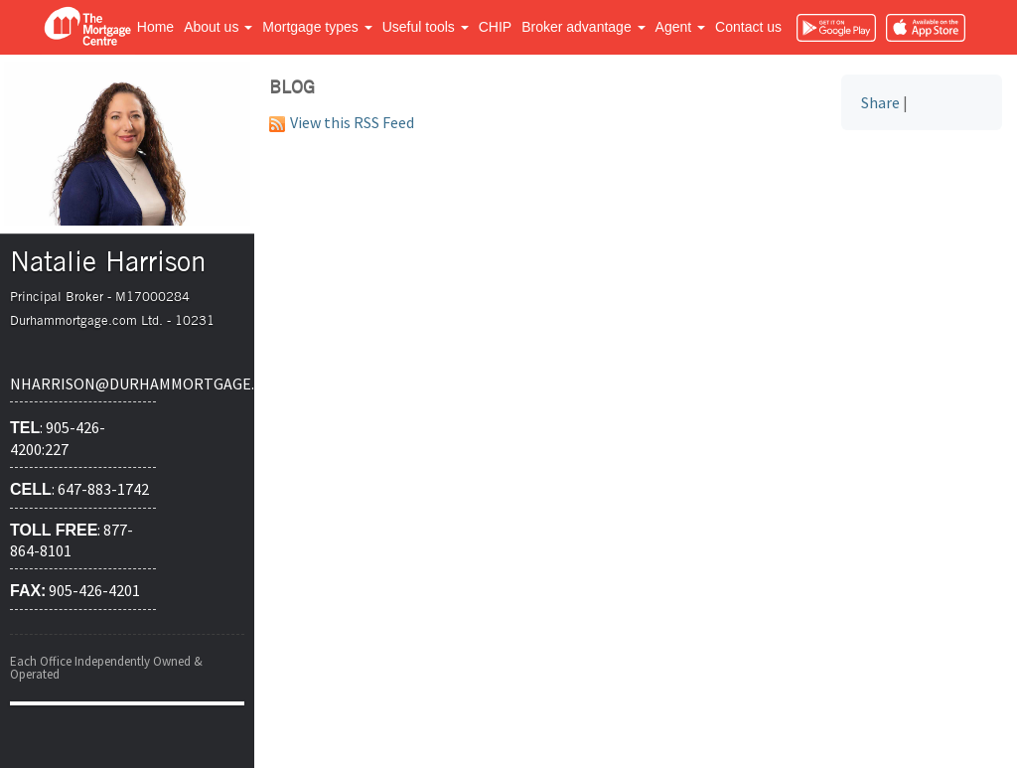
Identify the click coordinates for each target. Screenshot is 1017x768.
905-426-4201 (75, 590)
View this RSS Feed (341, 122)
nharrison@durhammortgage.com (83, 383)
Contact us (748, 27)
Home (155, 27)
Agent (680, 27)
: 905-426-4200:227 (57, 438)
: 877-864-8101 (71, 540)
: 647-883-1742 (79, 489)
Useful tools (425, 27)
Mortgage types (316, 27)
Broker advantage (583, 27)
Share (880, 102)
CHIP (495, 27)
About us (218, 27)
